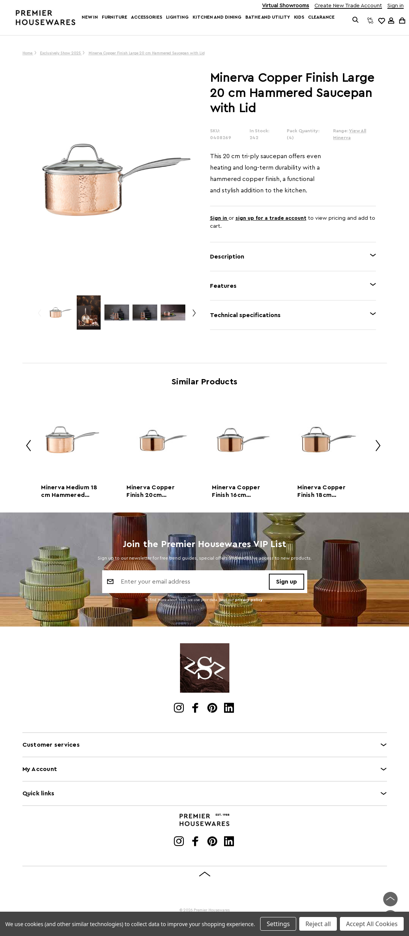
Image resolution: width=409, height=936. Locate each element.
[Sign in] (391, 20)
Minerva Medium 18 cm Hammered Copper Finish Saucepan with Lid (69, 491)
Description (227, 257)
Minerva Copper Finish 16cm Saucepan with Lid (239, 491)
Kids (299, 17)
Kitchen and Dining (217, 17)
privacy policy (249, 600)
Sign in (395, 5)
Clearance (321, 17)
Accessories (146, 17)
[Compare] (370, 20)
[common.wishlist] (381, 20)
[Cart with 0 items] (401, 20)
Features (223, 286)
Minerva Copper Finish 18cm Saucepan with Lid (324, 491)
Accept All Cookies (372, 924)
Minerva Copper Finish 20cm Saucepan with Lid (153, 491)
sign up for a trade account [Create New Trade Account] (270, 218)
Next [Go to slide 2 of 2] (193, 316)
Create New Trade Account (348, 5)
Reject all (318, 924)
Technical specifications (245, 315)
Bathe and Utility (267, 17)
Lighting (177, 17)
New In (90, 17)
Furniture (114, 17)
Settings (278, 924)
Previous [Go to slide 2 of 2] (39, 316)
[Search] (355, 20)
